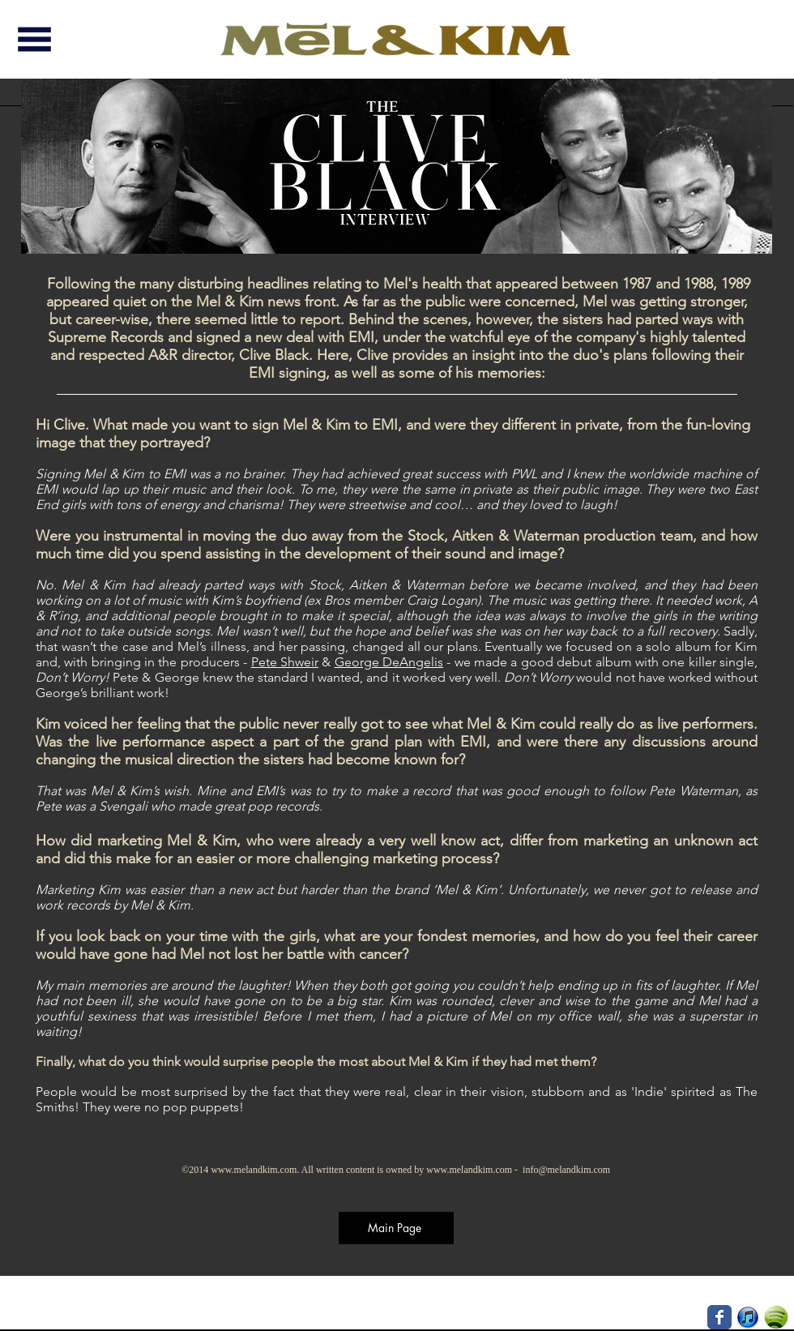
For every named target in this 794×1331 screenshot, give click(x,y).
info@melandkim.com (566, 1169)
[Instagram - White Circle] (691, 1317)
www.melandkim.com (254, 1169)
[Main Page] (396, 1228)
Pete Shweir (284, 662)
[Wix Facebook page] (719, 1317)
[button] (34, 39)
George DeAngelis (389, 662)
